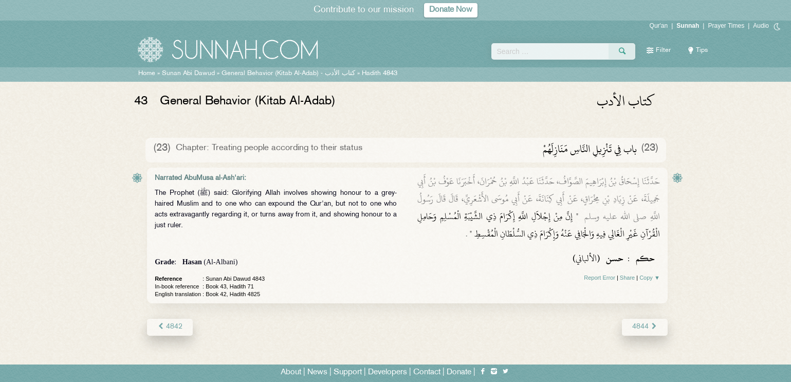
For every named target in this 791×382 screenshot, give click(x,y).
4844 (644, 326)
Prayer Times (726, 25)
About (291, 372)
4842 (169, 326)
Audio (761, 25)
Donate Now (450, 10)
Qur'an (659, 25)
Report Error (599, 278)
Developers (387, 372)
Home (146, 73)
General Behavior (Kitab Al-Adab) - (289, 73)
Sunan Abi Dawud (188, 73)
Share (627, 278)
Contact (426, 372)
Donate (459, 372)
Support (348, 372)
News (317, 372)
